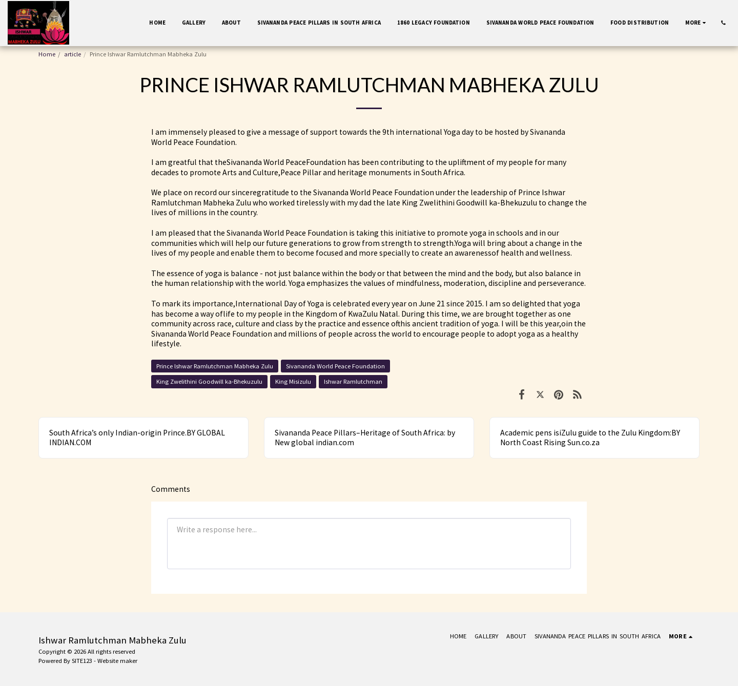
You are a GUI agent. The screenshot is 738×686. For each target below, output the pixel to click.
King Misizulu (293, 381)
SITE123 (82, 660)
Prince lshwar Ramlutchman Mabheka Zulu (214, 366)
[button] (723, 23)
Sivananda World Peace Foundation (335, 366)
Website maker (117, 660)
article (72, 54)
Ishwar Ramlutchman (353, 381)
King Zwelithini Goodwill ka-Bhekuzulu (209, 381)
